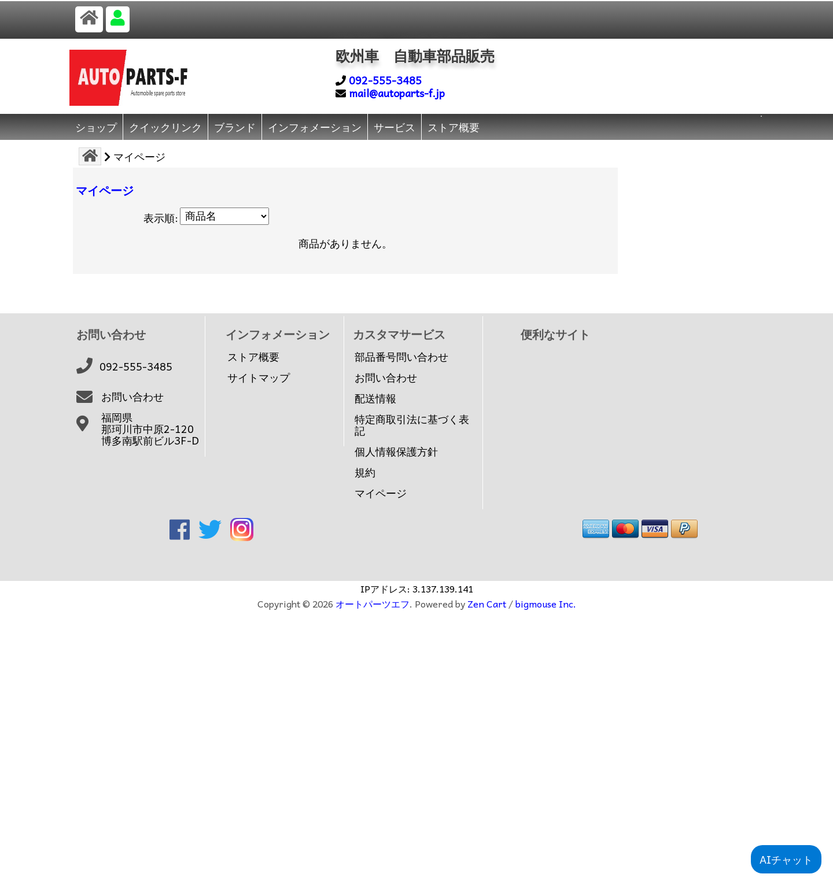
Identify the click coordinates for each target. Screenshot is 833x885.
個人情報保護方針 (396, 451)
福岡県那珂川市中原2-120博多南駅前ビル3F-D (150, 429)
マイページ (381, 493)
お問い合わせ (132, 396)
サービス (394, 127)
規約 (365, 472)
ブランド (235, 127)
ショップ (96, 127)
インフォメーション (315, 127)
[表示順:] (224, 216)
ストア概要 (453, 127)
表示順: (160, 217)
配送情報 (375, 398)
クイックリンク (165, 127)
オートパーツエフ (373, 603)
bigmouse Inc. (545, 603)
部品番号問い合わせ (401, 356)
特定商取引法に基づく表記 (412, 425)
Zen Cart (486, 603)
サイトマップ (258, 377)
